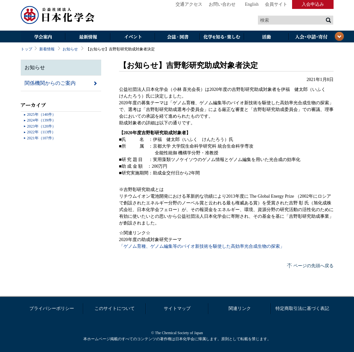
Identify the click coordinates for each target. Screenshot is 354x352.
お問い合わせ (222, 4)
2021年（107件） (41, 138)
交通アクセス (189, 4)
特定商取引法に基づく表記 (302, 308)
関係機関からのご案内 (50, 83)
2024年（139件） (41, 120)
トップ (26, 49)
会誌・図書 (177, 37)
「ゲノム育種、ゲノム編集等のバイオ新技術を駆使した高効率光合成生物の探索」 (201, 246)
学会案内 (43, 37)
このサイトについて (114, 308)
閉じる (339, 36)
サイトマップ (177, 308)
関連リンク (240, 308)
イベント (132, 37)
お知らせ (70, 49)
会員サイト (276, 4)
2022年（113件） (41, 132)
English (252, 4)
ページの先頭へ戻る (313, 265)
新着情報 (47, 49)
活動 (266, 37)
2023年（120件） (41, 126)
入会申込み (313, 4)
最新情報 (87, 37)
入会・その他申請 (311, 37)
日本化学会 (58, 15)
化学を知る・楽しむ (222, 37)
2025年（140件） (41, 114)
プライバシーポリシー (51, 308)
